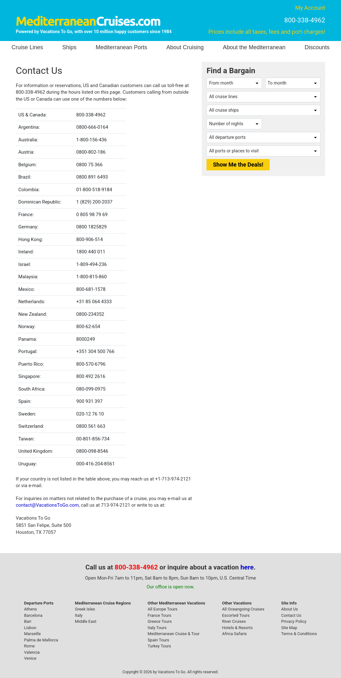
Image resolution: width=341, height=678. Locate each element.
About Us (289, 609)
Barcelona (33, 615)
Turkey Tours (159, 646)
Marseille (32, 633)
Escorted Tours (235, 615)
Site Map (289, 627)
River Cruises (234, 621)
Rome (29, 646)
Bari (27, 621)
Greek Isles (85, 609)
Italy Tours (157, 627)
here (247, 567)
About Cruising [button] (185, 47)
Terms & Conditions (299, 633)
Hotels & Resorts (237, 627)
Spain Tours (158, 640)
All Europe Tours (162, 609)
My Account (310, 7)
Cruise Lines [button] (27, 47)
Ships (69, 47)
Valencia (31, 652)
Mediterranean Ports (121, 47)
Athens (30, 609)
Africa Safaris (234, 633)
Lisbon (30, 627)
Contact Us (291, 615)
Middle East (85, 621)
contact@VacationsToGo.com (47, 505)
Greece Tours (160, 621)
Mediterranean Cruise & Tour (174, 633)
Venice (30, 658)
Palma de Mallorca (41, 640)
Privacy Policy (293, 621)
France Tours (159, 615)
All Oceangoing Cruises (243, 609)
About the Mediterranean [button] (254, 47)
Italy (78, 615)
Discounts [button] (317, 47)
